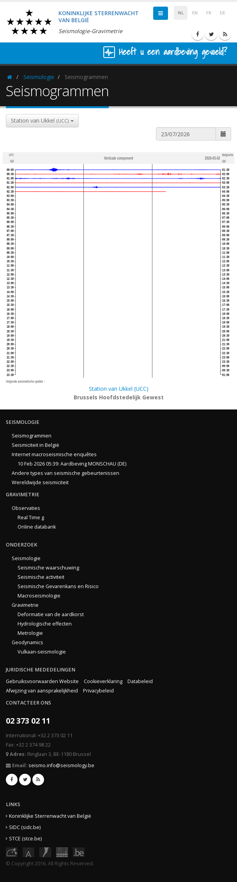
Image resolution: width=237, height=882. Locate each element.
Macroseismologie (39, 595)
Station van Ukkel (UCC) (119, 388)
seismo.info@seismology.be (61, 765)
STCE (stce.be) (25, 838)
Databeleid (140, 681)
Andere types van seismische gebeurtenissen (65, 473)
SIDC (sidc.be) (25, 827)
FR (208, 13)
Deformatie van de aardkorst (51, 614)
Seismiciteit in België (35, 445)
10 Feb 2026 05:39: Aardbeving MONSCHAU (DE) (72, 463)
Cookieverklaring (103, 681)
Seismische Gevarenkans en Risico (58, 586)
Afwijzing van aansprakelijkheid (42, 690)
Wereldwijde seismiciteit (40, 482)
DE (222, 13)
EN (195, 13)
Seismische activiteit (41, 577)
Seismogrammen (31, 435)
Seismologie (38, 77)
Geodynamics (27, 642)
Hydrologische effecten (45, 623)
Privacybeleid (98, 690)
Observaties (26, 508)
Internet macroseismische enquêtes (54, 454)
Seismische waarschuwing (48, 567)
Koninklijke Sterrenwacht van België (50, 816)
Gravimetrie (25, 605)
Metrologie (30, 633)
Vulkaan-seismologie (42, 651)
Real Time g (31, 517)
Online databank (37, 527)
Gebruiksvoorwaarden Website (42, 681)
